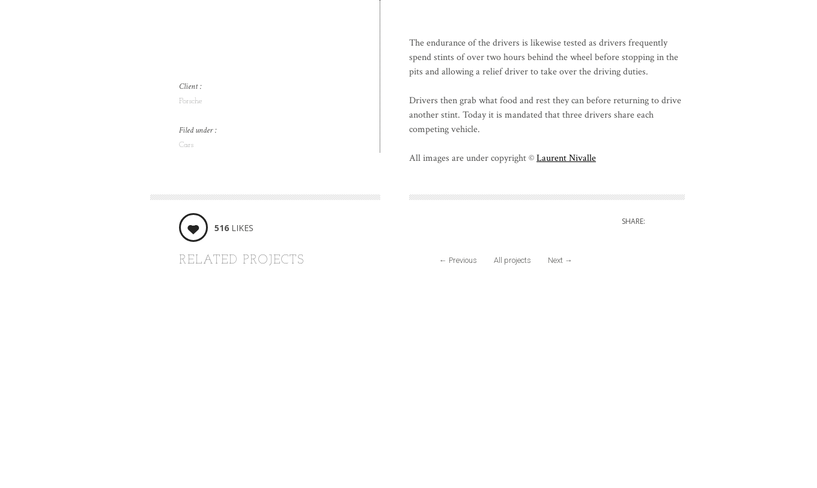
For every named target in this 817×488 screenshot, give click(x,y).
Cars (186, 144)
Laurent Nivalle (566, 158)
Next (560, 260)
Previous (458, 260)
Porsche (190, 101)
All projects (512, 260)
